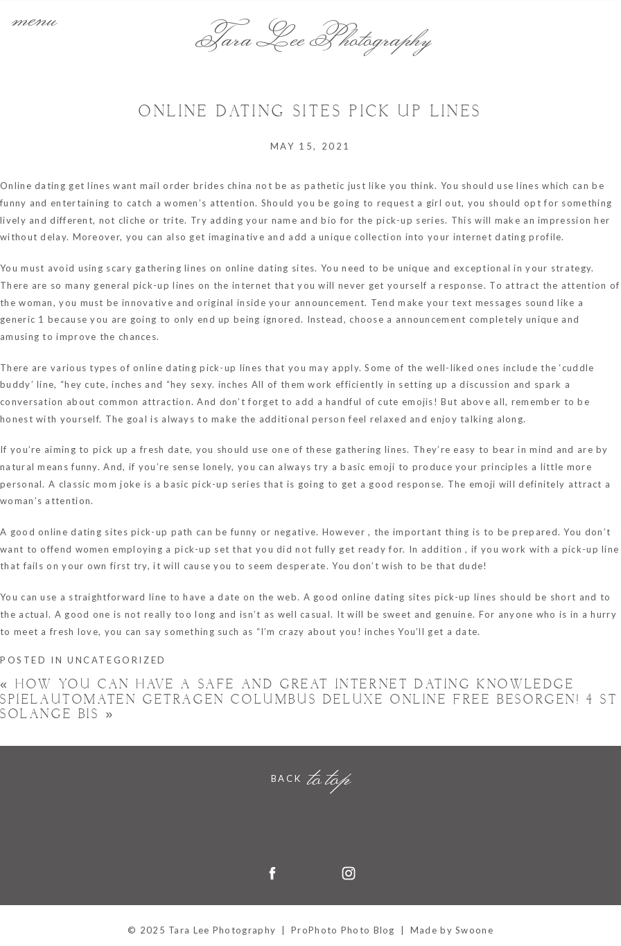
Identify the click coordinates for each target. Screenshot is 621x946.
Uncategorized (116, 660)
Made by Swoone (451, 930)
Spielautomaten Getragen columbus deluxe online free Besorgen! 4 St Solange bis (309, 707)
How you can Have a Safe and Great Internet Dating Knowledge (287, 685)
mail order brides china (196, 185)
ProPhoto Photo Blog (343, 930)
